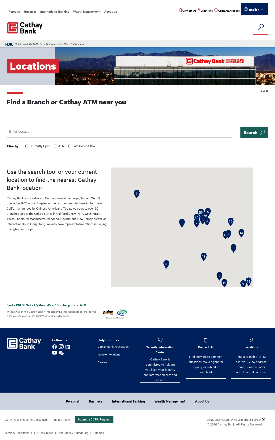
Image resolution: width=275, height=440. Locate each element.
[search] (260, 27)
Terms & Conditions (17, 433)
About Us (110, 11)
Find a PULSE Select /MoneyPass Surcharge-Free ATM (50, 305)
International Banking (54, 11)
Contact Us (205, 347)
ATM (61, 146)
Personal (14, 11)
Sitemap (104, 433)
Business (30, 11)
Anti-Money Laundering (77, 433)
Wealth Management (86, 11)
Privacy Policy (64, 420)
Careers (103, 363)
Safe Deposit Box (84, 146)
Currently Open (40, 146)
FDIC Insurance (46, 433)
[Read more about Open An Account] (227, 10)
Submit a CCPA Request (97, 419)
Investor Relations (110, 355)
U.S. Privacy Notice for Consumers (27, 420)
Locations (251, 347)
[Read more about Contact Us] (188, 10)
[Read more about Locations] (205, 10)
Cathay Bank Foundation (114, 347)
